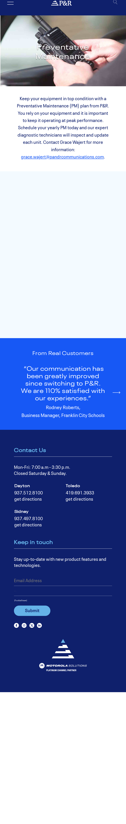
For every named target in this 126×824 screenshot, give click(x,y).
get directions (28, 631)
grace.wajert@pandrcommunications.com (62, 156)
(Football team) (20, 732)
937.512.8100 (28, 625)
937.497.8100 (28, 650)
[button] (116, 524)
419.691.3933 (80, 625)
